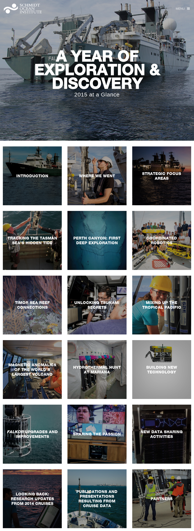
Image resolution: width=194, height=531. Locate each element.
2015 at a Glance (97, 94)
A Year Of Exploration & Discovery (97, 69)
